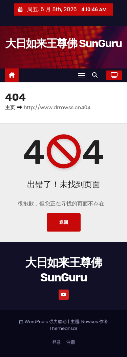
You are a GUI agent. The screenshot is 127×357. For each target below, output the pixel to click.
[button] (96, 75)
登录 (56, 342)
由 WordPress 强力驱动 (43, 321)
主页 (10, 107)
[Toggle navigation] (82, 75)
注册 (70, 342)
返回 (63, 222)
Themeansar (63, 328)
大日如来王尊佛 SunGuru (63, 43)
